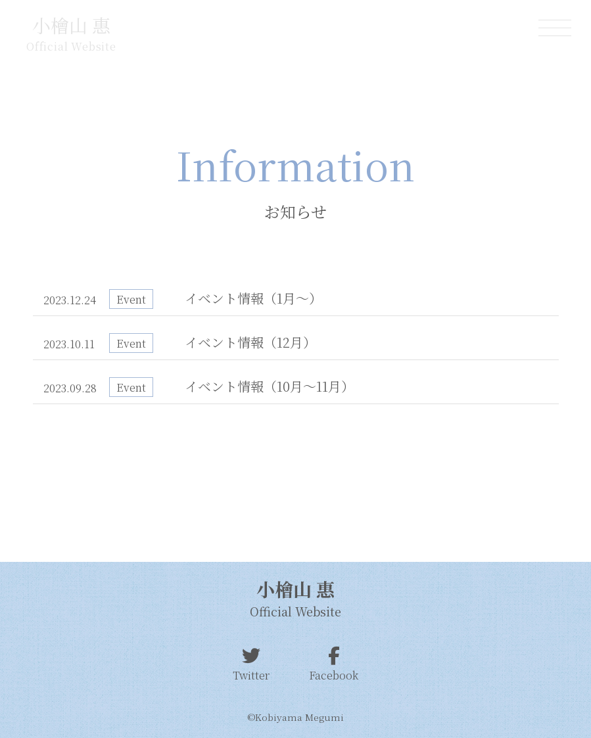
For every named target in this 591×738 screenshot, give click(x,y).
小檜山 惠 (71, 25)
